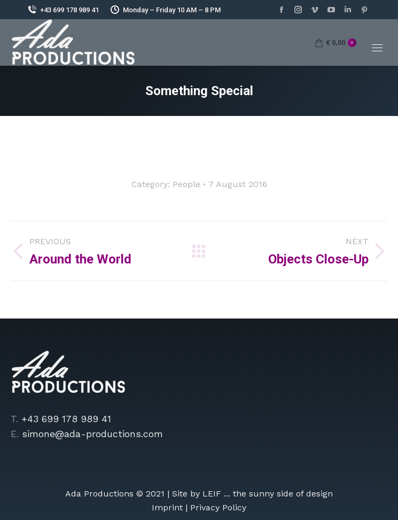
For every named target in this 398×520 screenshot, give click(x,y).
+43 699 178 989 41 (63, 9)
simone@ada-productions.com (92, 433)
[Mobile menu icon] (377, 48)
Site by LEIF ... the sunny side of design (252, 493)
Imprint (167, 507)
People (186, 184)
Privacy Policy (218, 507)
